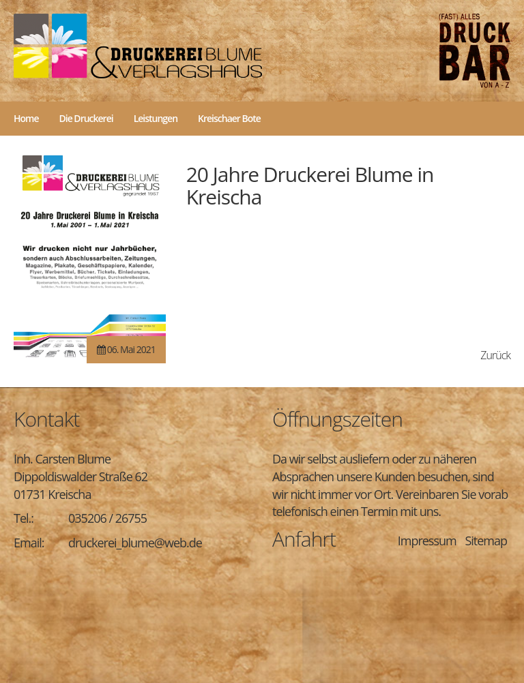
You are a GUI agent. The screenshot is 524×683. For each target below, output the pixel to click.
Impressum (427, 540)
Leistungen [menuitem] (155, 118)
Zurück (495, 355)
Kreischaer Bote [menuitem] (229, 118)
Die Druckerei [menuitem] (86, 118)
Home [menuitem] (26, 118)
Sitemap (486, 540)
